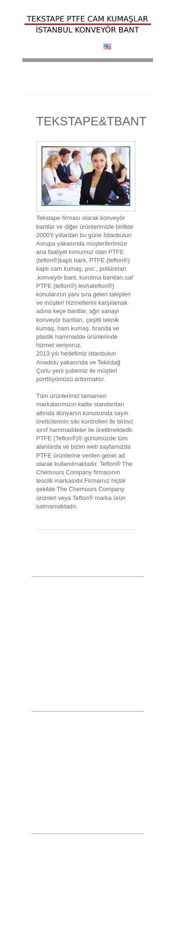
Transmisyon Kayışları (59, 779)
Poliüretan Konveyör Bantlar (67, 792)
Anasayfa (43, 582)
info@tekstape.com (64, 936)
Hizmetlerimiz (48, 607)
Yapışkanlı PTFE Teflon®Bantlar (72, 716)
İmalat (39, 657)
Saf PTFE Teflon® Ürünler (64, 767)
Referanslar (46, 645)
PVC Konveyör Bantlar (60, 729)
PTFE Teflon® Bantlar (59, 754)
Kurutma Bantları (53, 742)
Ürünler (41, 619)
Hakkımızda (47, 594)
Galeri (39, 632)
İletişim (40, 669)
